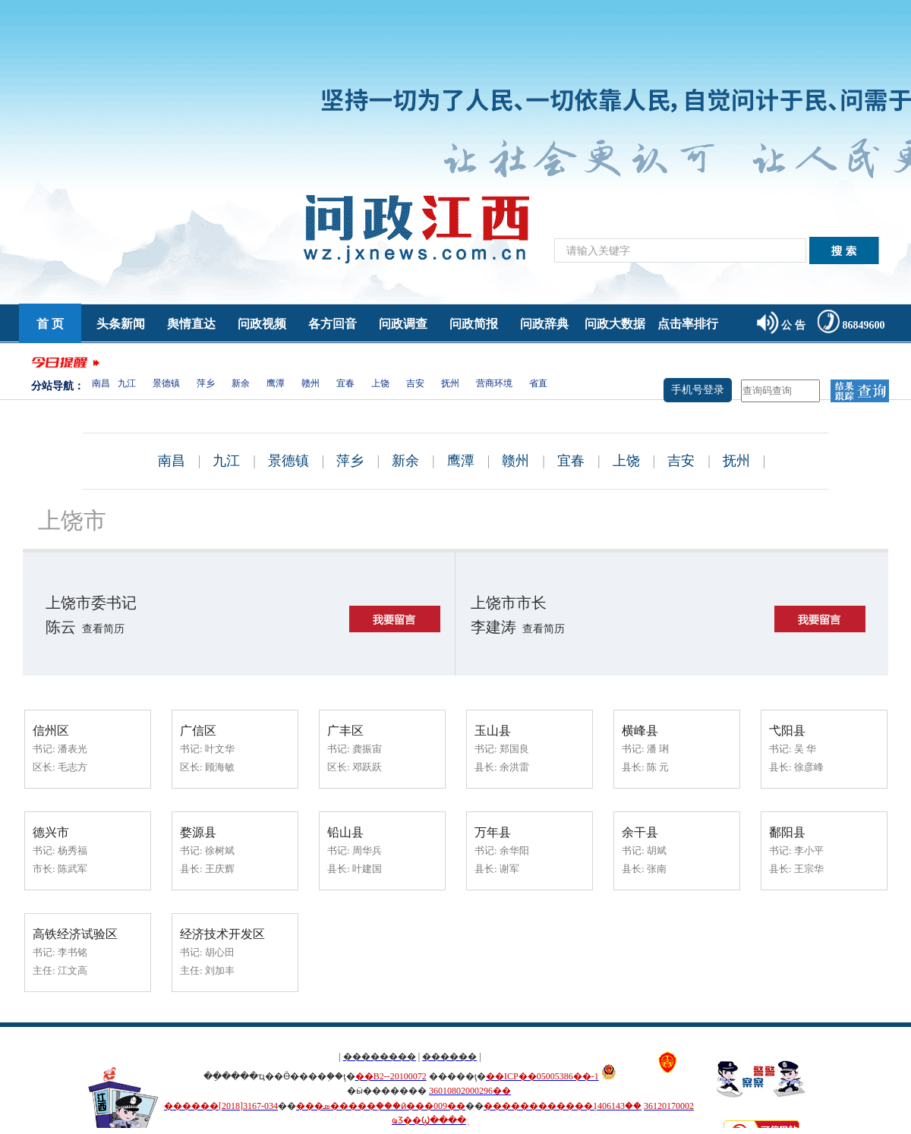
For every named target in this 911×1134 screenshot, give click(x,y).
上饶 (380, 383)
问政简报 (473, 323)
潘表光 (72, 748)
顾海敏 (220, 767)
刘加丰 (220, 970)
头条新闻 (120, 323)
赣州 (310, 383)
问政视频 (262, 323)
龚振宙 (367, 748)
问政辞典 (544, 323)
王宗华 (809, 868)
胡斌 (657, 850)
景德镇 (166, 383)
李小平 (809, 850)
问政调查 (403, 323)
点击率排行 (687, 323)
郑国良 (514, 748)
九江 (127, 383)
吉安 (415, 383)
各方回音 (332, 323)
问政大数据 (615, 323)
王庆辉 (220, 868)
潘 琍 (658, 748)
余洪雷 (514, 767)
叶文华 (220, 748)
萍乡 (206, 383)
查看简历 (103, 629)
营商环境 (494, 383)
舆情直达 (191, 323)
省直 (538, 383)
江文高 (72, 970)
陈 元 (658, 767)
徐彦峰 (809, 767)
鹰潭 (275, 383)
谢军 (509, 868)
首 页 (50, 323)
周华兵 (367, 850)
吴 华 (805, 748)
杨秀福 (72, 850)
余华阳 (514, 850)
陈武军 (72, 868)
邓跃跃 (367, 767)
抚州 (450, 383)
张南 (657, 868)
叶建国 (367, 868)
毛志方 (72, 767)
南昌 (101, 383)
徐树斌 (220, 850)
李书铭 (72, 952)
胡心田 (220, 952)
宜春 (345, 383)
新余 (241, 383)
